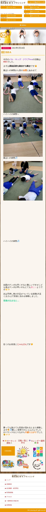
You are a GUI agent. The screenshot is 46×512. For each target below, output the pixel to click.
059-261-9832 (11, 7)
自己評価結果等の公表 (36, 2)
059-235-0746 (34, 15)
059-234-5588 (11, 15)
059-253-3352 (11, 20)
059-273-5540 (34, 11)
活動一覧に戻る (23, 442)
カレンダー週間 (37, 442)
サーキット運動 (9, 442)
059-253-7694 (34, 7)
